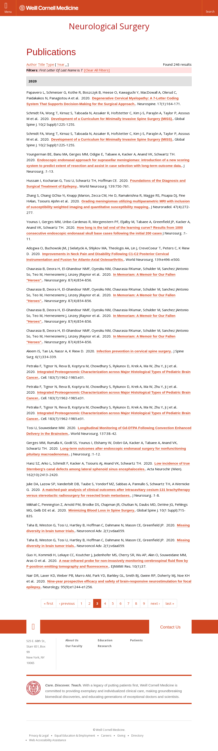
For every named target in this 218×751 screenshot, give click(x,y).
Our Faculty (73, 646)
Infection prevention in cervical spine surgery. (134, 351)
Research (105, 646)
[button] (210, 8)
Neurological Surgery (109, 26)
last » (170, 603)
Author (31, 64)
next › (155, 603)
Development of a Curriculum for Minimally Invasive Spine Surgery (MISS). (112, 119)
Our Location (33, 627)
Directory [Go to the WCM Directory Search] (137, 735)
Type (50, 64)
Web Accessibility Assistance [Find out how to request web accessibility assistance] (47, 740)
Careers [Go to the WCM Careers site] (106, 735)
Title (41, 64)
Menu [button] (8, 12)
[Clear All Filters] (97, 70)
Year (60, 64)
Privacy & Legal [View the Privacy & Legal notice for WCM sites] (39, 735)
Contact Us (170, 627)
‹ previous (67, 603)
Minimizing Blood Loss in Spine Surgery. (101, 510)
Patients (136, 640)
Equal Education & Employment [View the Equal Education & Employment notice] (75, 735)
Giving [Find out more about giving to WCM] (121, 735)
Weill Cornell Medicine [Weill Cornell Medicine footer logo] (109, 713)
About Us (71, 640)
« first (48, 603)
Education (105, 640)
